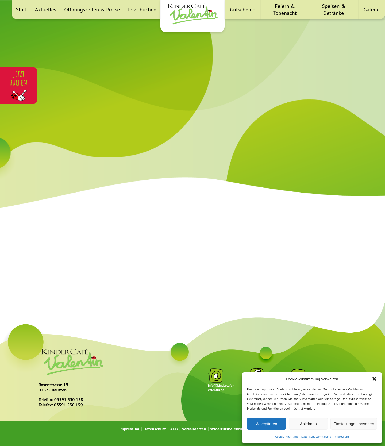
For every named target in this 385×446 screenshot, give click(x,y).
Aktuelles (45, 9)
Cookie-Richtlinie (287, 437)
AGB (174, 429)
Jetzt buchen (142, 9)
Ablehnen (308, 423)
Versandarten (194, 429)
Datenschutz (154, 429)
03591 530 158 (68, 399)
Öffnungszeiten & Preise (92, 9)
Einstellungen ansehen (353, 423)
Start (21, 9)
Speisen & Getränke (333, 10)
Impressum (341, 437)
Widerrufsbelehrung (228, 429)
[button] (374, 379)
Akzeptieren (266, 423)
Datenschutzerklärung (316, 437)
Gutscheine (242, 9)
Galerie (372, 9)
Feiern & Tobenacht (285, 10)
